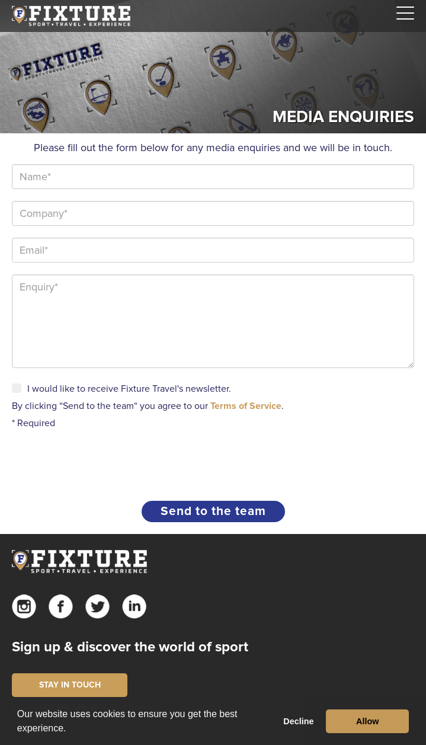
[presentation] (102, 460)
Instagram (24, 606)
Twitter (97, 606)
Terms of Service (245, 406)
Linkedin (134, 606)
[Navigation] (405, 13)
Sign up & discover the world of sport (130, 647)
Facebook (61, 606)
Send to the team (213, 511)
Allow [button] (367, 721)
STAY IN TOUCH (70, 685)
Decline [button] (298, 721)
